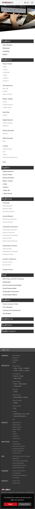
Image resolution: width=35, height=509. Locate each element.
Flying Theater (7, 64)
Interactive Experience (10, 157)
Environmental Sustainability (12, 285)
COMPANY (7, 41)
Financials (6, 203)
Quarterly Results (8, 211)
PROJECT (6, 168)
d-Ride (5, 115)
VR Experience (8, 85)
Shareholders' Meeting (10, 251)
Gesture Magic (7, 123)
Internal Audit (7, 238)
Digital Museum (8, 120)
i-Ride (5, 67)
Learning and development (11, 310)
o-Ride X (5, 81)
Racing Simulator (8, 130)
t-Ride (5, 102)
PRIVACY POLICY (9, 331)
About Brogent (7, 45)
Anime (5, 154)
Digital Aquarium (8, 171)
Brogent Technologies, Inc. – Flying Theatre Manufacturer (7, 2)
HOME (3, 350)
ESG (4, 275)
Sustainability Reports (10, 295)
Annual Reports (8, 216)
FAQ (4, 162)
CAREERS (6, 300)
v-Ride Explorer (8, 105)
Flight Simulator (8, 138)
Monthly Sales (7, 209)
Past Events (7, 265)
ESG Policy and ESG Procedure (13, 279)
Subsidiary (6, 51)
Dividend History (8, 254)
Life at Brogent (7, 307)
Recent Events (7, 262)
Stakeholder (7, 282)
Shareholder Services (10, 246)
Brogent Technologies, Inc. (6, 489)
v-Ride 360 (6, 190)
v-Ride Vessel (7, 107)
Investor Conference (9, 259)
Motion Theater (8, 99)
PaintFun (6, 126)
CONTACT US (8, 319)
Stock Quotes (7, 249)
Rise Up (5, 88)
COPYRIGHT (7, 325)
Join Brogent (7, 313)
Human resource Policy (10, 304)
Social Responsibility (9, 288)
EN (28, 2)
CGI (4, 152)
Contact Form (16, 481)
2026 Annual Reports (10, 219)
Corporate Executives (10, 230)
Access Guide (16, 483)
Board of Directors (9, 232)
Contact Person (8, 269)
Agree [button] (10, 504)
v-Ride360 (6, 72)
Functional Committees (10, 235)
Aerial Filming (7, 149)
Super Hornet (7, 94)
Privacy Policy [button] (24, 504)
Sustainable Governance (11, 291)
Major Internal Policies (10, 241)
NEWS (5, 54)
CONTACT (4, 481)
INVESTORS (7, 199)
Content (5, 146)
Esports (5, 133)
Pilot (4, 141)
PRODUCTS (7, 60)
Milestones (6, 48)
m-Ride (5, 69)
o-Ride (5, 75)
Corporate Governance (10, 227)
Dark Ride (6, 112)
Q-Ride (5, 91)
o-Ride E (5, 78)
